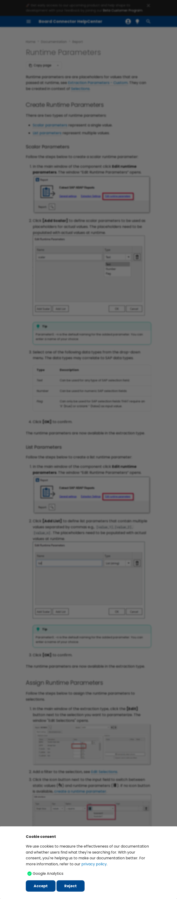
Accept (41, 886)
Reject (70, 886)
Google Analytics (48, 873)
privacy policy (94, 864)
